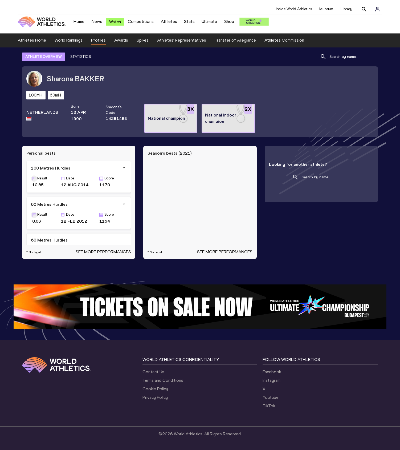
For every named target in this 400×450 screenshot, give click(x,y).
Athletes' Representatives (181, 40)
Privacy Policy (155, 397)
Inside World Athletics (294, 9)
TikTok (269, 405)
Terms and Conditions (162, 380)
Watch (115, 21)
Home (79, 21)
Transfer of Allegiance (235, 40)
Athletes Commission (284, 40)
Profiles (98, 40)
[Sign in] (377, 9)
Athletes (169, 21)
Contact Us (153, 371)
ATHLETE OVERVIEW (43, 56)
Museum (326, 9)
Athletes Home (32, 40)
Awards (121, 40)
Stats (189, 21)
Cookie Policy (155, 388)
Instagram (271, 380)
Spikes (143, 40)
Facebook (272, 371)
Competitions (141, 21)
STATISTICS (80, 56)
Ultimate (209, 21)
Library (346, 9)
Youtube (271, 397)
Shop (229, 21)
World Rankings (69, 40)
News (97, 21)
